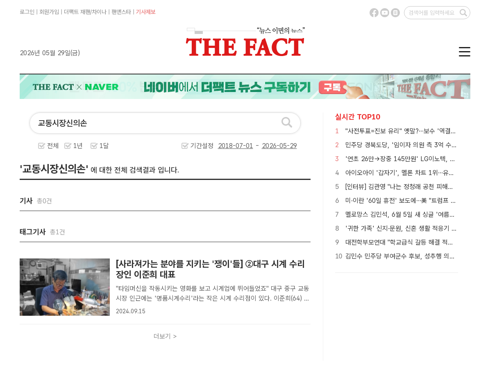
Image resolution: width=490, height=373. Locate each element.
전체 (53, 146)
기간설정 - (244, 146)
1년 (78, 146)
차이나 (99, 12)
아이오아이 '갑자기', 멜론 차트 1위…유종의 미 (406, 173)
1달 (104, 146)
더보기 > (165, 336)
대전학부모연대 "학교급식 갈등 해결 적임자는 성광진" (416, 242)
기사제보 (146, 12)
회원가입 (49, 12)
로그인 (27, 12)
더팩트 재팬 (77, 12)
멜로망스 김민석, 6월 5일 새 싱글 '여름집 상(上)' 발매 (416, 214)
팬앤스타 (121, 12)
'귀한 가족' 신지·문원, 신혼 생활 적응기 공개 (404, 228)
